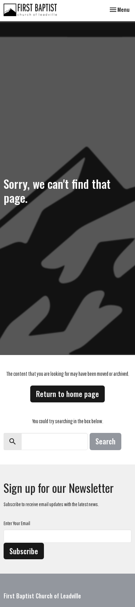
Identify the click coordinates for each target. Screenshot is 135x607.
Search (105, 441)
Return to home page (67, 393)
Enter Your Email (17, 523)
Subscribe (23, 551)
